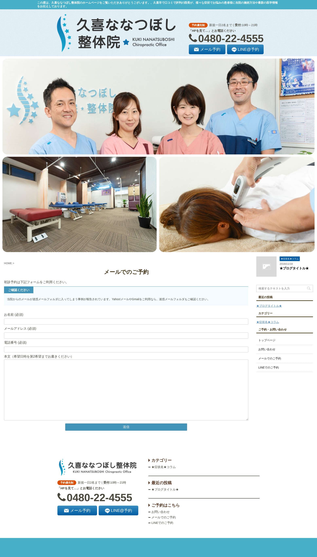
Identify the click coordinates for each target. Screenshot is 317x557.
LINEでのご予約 (268, 367)
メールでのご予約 (269, 358)
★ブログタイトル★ (294, 268)
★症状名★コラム (267, 322)
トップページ (266, 340)
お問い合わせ (266, 349)
